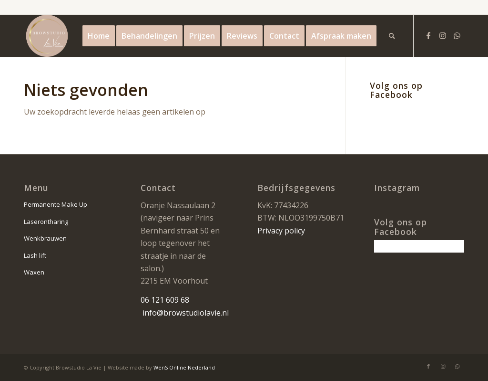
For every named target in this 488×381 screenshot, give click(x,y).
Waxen (34, 272)
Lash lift (35, 255)
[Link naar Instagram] (443, 35)
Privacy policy (281, 230)
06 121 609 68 (165, 300)
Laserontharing (46, 221)
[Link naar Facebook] (428, 35)
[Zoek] (392, 36)
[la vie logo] (47, 36)
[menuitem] (98, 36)
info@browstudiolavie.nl (185, 312)
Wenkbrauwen (45, 238)
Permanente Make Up (55, 204)
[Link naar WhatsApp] (457, 35)
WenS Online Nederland (184, 367)
